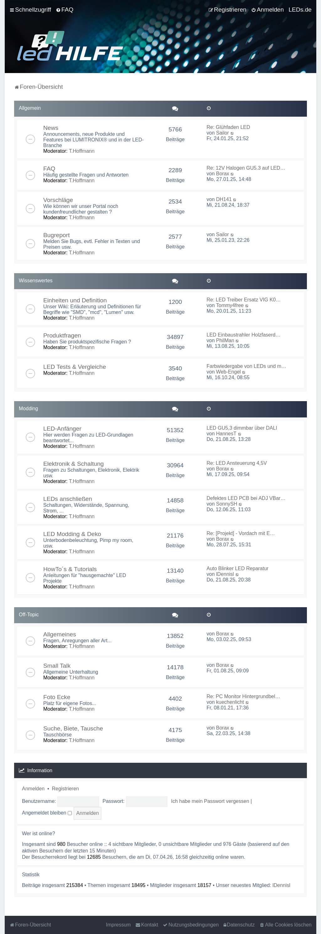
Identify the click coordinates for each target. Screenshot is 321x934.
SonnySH (226, 504)
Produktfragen (62, 335)
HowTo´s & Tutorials (70, 569)
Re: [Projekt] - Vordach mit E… (241, 533)
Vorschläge (58, 200)
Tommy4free (230, 305)
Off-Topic (29, 614)
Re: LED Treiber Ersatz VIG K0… (244, 299)
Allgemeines (59, 634)
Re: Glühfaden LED (228, 127)
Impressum (118, 924)
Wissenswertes (36, 280)
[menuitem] (64, 9)
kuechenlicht (230, 702)
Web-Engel (228, 371)
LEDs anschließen (67, 499)
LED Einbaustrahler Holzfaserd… (244, 334)
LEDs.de (300, 9)
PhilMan (225, 340)
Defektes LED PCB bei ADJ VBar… (246, 498)
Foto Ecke (56, 697)
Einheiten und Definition (75, 300)
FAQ (49, 168)
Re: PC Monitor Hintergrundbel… (243, 696)
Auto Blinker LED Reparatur (237, 568)
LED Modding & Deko (72, 534)
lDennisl (225, 574)
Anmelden (33, 788)
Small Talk (57, 665)
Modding (28, 408)
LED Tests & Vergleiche (74, 367)
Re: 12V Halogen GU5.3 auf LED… (246, 168)
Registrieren (65, 788)
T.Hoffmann (82, 151)
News (50, 128)
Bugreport (56, 235)
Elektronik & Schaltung (73, 463)
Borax (222, 173)
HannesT (226, 433)
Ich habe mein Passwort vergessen (210, 801)
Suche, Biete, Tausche (73, 728)
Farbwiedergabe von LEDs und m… (246, 366)
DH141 (224, 199)
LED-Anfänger (62, 428)
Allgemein (30, 108)
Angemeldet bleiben (47, 812)
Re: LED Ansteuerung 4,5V (237, 463)
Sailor (222, 132)
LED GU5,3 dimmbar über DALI (242, 428)
